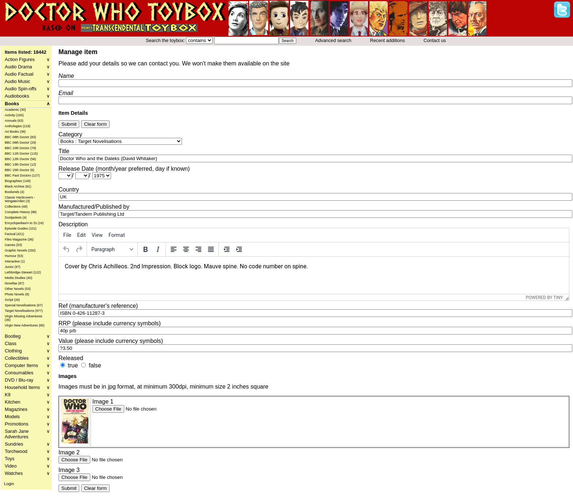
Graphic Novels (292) (20, 250)
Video (27, 466)
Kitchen (27, 402)
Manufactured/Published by (93, 207)
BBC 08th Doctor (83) (20, 137)
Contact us (435, 40)
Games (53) (13, 245)
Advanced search (333, 40)
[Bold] (145, 249)
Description (73, 224)
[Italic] (158, 249)
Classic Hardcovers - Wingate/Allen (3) (20, 199)
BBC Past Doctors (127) (22, 175)
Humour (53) (14, 256)
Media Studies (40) (18, 278)
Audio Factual (27, 74)
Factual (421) (14, 234)
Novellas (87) (14, 283)
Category (70, 134)
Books (27, 103)
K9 (27, 394)
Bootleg (27, 336)
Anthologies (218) (17, 126)
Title (63, 151)
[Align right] (198, 249)
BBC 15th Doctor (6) (19, 170)
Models (27, 416)
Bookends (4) (14, 192)
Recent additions (387, 40)
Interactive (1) (15, 261)
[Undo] (66, 249)
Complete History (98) (21, 212)
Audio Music (27, 81)
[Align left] (173, 249)
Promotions (27, 424)
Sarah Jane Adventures (27, 433)
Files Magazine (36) (19, 239)
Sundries (27, 444)
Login (9, 483)
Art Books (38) (15, 131)
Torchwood (27, 451)
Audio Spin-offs (27, 88)
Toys (27, 458)
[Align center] (186, 249)
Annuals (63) (14, 120)
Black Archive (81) (18, 186)
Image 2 (69, 452)
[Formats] (112, 249)
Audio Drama (27, 66)
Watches (27, 473)
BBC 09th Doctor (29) (20, 142)
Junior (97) (12, 267)
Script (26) (12, 300)
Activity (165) (14, 115)
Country (68, 189)
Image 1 (103, 401)
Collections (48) (16, 206)
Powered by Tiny (544, 297)
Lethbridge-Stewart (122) (23, 272)
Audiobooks (27, 96)
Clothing (27, 351)
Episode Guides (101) (21, 228)
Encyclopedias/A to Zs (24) (24, 223)
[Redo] (79, 249)
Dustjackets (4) (16, 217)
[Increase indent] (239, 249)
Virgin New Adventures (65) (25, 325)
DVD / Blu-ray (27, 380)
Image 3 (69, 470)
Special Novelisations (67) (24, 305)
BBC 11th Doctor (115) (21, 153)
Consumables (27, 372)
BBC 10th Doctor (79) (20, 148)
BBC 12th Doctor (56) (20, 159)
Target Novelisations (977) (24, 311)
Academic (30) (15, 109)
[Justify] (211, 249)
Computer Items (27, 365)
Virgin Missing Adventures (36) (23, 318)
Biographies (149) (18, 181)
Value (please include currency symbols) (110, 341)
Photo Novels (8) (17, 294)
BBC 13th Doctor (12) (20, 164)
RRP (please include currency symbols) (109, 323)
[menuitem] (67, 235)
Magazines (27, 409)
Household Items (27, 387)
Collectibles (27, 358)
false (95, 365)
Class (27, 343)
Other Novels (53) (18, 289)
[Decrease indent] (226, 249)
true (73, 365)
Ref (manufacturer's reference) (98, 306)
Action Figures (27, 59)
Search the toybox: (166, 40)
